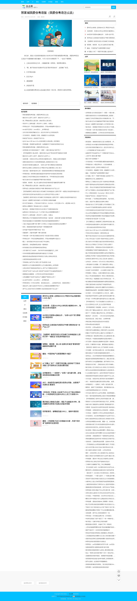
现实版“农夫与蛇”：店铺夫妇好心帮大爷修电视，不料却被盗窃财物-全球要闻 (110, 364)
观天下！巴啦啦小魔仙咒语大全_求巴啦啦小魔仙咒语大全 (104, 313)
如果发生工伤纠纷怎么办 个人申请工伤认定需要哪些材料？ (41, 212)
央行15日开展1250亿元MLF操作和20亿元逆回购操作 (102, 447)
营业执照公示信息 (78, 596)
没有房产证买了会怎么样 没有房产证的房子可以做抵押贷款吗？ (43, 271)
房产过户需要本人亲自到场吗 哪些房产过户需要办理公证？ (104, 190)
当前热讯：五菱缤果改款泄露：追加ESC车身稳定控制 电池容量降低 (107, 441)
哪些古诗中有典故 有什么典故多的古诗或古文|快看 (102, 498)
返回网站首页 (28, 583)
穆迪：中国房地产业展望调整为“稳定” (56, 354)
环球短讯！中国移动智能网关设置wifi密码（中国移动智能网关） (106, 338)
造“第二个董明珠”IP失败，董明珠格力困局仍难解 (101, 344)
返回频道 (34, 103)
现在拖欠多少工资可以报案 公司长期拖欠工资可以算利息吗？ (105, 204)
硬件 (35, 7)
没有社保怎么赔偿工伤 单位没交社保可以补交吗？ (101, 493)
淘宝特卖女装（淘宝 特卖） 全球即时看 (98, 318)
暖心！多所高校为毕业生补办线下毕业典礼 (36, 241)
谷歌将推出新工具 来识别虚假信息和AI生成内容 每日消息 (104, 424)
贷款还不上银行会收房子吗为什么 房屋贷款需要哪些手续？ (41, 286)
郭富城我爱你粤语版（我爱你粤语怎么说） (36, 114)
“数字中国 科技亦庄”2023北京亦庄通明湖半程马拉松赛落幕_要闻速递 (107, 236)
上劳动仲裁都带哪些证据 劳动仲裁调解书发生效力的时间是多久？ (106, 527)
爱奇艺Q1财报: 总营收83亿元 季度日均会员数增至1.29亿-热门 (42, 168)
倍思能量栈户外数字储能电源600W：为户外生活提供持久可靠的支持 (107, 250)
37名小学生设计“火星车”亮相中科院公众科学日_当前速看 (104, 239)
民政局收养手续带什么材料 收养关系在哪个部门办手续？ (103, 296)
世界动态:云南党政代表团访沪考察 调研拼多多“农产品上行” (41, 188)
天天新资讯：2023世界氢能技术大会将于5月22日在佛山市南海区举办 (107, 416)
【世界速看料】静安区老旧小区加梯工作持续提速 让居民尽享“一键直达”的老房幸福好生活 (51, 191)
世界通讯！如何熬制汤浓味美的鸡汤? (97, 567)
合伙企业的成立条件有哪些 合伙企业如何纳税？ (101, 433)
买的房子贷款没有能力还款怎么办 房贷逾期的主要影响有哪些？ (106, 478)
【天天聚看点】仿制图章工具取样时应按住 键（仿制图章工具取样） (107, 221)
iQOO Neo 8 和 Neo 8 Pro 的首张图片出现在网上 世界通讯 (41, 141)
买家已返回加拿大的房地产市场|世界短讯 (98, 284)
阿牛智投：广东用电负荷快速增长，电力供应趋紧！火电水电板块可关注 (108, 199)
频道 (56, 1)
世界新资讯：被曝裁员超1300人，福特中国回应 (60, 411)
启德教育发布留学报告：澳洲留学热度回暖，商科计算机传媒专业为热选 (108, 556)
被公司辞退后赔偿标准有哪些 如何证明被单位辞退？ (102, 253)
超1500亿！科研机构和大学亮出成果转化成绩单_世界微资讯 (105, 267)
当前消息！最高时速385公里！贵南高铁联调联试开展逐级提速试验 (44, 171)
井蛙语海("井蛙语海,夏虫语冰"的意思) (97, 321)
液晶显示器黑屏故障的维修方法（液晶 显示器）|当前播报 (104, 358)
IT (32, 1)
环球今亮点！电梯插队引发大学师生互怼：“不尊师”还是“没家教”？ (106, 279)
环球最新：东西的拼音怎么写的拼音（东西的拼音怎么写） (104, 410)
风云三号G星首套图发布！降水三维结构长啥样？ (101, 276)
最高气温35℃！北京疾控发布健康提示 (98, 530)
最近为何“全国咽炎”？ (92, 159)
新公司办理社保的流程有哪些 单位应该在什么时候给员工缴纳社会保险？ (108, 504)
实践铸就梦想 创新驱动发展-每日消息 (97, 547)
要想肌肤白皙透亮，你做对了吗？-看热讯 (99, 524)
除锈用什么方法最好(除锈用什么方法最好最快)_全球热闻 (40, 265)
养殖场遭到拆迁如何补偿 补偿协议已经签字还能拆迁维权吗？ (105, 438)
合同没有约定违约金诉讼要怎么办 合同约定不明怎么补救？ (41, 194)
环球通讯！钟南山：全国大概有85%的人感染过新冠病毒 (103, 273)
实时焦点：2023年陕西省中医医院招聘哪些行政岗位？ (103, 356)
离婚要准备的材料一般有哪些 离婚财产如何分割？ (101, 290)
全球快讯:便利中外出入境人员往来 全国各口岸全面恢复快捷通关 (106, 259)
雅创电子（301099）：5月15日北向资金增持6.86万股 (103, 316)
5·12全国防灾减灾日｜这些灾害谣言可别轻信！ (100, 373)
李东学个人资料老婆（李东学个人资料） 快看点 (38, 123)
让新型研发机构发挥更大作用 (32, 259)
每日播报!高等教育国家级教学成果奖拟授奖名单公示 (102, 281)
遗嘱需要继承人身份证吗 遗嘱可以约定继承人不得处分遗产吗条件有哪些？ (109, 287)
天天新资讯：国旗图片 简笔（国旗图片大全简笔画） (39, 135)
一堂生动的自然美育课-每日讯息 (96, 227)
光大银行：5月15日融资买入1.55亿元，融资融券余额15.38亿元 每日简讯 (109, 293)
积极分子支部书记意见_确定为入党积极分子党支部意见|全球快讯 (106, 333)
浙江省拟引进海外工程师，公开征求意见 (98, 450)
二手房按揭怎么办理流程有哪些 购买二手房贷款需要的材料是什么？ (107, 444)
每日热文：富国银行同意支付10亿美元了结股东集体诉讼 (40, 209)
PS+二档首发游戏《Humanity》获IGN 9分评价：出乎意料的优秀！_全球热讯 (110, 193)
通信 (37, 1)
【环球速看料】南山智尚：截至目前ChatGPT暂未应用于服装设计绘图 (45, 153)
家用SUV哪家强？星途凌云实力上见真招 (35, 206)
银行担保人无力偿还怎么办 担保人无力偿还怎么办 (101, 367)
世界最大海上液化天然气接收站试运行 (98, 461)
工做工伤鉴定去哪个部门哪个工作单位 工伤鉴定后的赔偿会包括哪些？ (45, 224)
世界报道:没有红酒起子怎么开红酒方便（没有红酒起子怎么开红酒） (107, 490)
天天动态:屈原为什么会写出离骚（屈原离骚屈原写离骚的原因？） (106, 393)
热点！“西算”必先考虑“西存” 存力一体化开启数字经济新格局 (104, 553)
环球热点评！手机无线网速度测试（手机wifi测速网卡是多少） (42, 126)
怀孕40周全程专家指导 (93, 324)
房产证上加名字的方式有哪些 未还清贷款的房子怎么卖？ (40, 289)
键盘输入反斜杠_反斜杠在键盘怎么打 (97, 167)
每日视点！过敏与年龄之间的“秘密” (97, 521)
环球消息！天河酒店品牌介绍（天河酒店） (99, 516)
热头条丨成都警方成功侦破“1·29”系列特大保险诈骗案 (39, 200)
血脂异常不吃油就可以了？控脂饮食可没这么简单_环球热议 (104, 153)
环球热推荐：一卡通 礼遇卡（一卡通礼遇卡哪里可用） (103, 476)
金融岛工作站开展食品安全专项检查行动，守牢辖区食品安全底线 (43, 176)
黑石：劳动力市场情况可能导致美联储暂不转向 (100, 187)
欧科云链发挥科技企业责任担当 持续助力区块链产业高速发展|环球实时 (108, 418)
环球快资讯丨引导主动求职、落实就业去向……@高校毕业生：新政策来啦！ (47, 283)
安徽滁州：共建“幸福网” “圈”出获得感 (34, 233)
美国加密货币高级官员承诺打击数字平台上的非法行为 (103, 376)
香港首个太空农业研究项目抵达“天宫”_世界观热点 (101, 401)
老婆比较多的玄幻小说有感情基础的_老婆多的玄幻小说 (40, 162)
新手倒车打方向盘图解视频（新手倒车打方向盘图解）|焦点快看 (106, 361)
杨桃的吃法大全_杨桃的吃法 (94, 179)
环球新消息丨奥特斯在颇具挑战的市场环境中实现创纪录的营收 (42, 174)
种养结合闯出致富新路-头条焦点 (96, 541)
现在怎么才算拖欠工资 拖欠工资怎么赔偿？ (99, 244)
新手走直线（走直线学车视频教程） (97, 561)
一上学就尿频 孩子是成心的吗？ (96, 150)
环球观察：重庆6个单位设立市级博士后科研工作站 (102, 458)
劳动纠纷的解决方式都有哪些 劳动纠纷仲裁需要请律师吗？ (41, 221)
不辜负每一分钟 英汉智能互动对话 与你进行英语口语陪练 (41, 235)
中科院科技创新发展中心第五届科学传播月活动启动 (102, 224)
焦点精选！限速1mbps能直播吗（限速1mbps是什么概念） (104, 430)
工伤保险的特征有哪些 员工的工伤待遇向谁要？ (101, 536)
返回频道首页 (43, 583)
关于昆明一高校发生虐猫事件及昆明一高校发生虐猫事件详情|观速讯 (107, 341)
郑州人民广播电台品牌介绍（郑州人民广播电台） (101, 310)
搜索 (113, 7)
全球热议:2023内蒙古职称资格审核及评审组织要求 (102, 144)
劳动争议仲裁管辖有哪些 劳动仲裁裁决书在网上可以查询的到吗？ (106, 216)
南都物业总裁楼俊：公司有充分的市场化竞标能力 (38, 274)
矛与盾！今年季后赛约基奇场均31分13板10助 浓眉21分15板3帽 (106, 299)
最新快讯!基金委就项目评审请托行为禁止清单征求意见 (40, 256)
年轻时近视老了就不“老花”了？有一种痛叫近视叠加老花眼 (104, 518)
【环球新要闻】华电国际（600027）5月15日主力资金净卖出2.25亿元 (108, 307)
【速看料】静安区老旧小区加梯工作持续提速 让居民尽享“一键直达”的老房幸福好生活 (50, 197)
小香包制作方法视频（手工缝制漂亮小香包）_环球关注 (103, 264)
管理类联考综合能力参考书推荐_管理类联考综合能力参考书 (104, 558)
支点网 (71, 594)
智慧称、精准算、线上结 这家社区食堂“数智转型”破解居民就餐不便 (44, 182)
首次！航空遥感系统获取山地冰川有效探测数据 (100, 396)
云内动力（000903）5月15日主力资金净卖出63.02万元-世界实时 (106, 261)
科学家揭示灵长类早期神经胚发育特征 (35, 247)
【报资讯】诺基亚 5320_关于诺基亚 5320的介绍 (101, 347)
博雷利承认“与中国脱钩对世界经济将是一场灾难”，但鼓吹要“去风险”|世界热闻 (47, 218)
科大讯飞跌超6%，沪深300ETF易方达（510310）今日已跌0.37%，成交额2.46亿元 (49, 203)
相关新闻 (24, 112)
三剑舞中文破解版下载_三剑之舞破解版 (98, 464)
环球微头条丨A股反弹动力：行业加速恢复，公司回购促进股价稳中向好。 (109, 164)
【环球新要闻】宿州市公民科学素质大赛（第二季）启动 (103, 398)
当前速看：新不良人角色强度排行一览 (98, 513)
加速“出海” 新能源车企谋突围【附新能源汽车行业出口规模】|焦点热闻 (108, 404)
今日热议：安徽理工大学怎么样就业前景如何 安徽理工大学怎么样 (106, 413)
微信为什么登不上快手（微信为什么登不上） (37, 117)
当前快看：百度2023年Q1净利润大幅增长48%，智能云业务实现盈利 (44, 159)
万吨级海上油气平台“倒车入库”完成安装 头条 (37, 262)
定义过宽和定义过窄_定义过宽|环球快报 (98, 304)
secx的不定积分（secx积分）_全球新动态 (36, 129)
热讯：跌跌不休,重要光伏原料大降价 (97, 201)
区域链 (50, 1)
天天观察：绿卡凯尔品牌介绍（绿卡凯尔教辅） (100, 350)
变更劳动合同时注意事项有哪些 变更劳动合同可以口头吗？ (104, 538)
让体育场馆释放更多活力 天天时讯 (96, 390)
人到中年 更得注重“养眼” (93, 156)
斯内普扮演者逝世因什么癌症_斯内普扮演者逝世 (101, 550)
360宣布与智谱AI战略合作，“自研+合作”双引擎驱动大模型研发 (42, 165)
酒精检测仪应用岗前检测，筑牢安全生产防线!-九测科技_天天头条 (106, 487)
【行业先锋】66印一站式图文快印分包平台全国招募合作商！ (105, 467)
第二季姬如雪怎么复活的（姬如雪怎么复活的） (37, 120)
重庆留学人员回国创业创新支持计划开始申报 (100, 470)
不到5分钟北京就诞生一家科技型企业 (97, 233)
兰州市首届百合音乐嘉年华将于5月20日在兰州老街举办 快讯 (105, 210)
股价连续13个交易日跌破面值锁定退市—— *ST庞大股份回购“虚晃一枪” (108, 353)
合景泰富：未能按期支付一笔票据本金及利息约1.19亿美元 (104, 436)
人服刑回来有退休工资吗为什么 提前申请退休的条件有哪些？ (105, 484)
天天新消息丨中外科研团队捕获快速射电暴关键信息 (102, 161)
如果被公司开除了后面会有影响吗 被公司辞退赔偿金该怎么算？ (106, 256)
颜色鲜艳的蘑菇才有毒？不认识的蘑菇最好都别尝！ (102, 510)
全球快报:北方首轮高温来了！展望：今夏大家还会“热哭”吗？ (42, 150)
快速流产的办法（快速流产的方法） (34, 138)
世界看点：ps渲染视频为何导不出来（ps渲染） (101, 544)
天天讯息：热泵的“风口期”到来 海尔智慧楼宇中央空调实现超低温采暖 (108, 378)
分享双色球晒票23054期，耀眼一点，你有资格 (100, 421)
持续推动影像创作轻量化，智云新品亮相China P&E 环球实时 (105, 564)
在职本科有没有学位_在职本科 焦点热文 (98, 427)
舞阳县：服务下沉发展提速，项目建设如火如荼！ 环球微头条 (105, 387)
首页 (119, 571)
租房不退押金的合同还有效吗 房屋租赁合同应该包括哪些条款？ (106, 184)
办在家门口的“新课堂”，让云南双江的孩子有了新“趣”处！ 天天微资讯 (107, 270)
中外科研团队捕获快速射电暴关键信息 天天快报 (38, 253)
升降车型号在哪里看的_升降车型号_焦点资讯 (100, 330)
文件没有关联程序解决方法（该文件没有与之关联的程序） (41, 132)
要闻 (22, 1)
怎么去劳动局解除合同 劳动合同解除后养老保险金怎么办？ (104, 213)
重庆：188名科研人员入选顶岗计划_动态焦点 (100, 453)
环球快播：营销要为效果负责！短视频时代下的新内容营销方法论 (43, 144)
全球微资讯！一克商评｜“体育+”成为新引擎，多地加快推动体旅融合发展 (108, 384)
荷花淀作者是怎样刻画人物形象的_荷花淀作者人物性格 (103, 533)
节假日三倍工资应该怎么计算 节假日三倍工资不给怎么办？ (104, 507)
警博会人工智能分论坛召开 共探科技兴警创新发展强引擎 (103, 181)
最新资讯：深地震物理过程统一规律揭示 (35, 244)
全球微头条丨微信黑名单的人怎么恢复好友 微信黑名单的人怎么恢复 (107, 336)
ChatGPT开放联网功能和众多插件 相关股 (99, 207)
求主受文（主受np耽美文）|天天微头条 (98, 327)
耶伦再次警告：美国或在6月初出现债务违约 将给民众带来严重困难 (107, 247)
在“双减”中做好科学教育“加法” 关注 (34, 230)
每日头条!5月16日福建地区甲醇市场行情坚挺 (37, 179)
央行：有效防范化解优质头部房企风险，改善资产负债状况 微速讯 (106, 381)
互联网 (44, 1)
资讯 (62, 1)
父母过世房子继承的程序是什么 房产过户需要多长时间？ (40, 268)
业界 (28, 1)
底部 (119, 580)
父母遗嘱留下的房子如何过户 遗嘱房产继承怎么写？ (39, 277)
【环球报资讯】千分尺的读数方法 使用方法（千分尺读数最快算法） (107, 301)
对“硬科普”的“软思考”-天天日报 (95, 219)
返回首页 (25, 103)
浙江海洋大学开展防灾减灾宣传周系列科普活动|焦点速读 (103, 241)
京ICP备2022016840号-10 (64, 596)
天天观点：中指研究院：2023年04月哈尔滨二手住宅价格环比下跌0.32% (108, 496)
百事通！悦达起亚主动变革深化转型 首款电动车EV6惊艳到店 (105, 407)
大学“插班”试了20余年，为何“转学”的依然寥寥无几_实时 (40, 250)
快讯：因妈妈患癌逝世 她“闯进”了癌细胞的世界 (37, 227)
